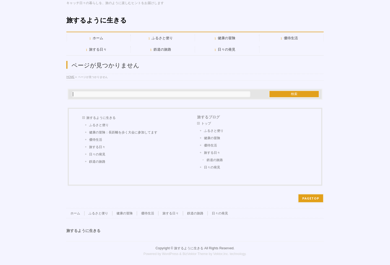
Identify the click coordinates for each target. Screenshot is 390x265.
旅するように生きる (96, 20)
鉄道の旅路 (97, 161)
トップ (206, 123)
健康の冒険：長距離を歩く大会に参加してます (123, 132)
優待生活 (95, 140)
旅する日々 (97, 147)
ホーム (75, 213)
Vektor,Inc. (221, 254)
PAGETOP (310, 198)
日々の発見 (97, 154)
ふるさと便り (99, 125)
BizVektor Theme (195, 254)
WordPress (170, 254)
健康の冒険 (212, 138)
